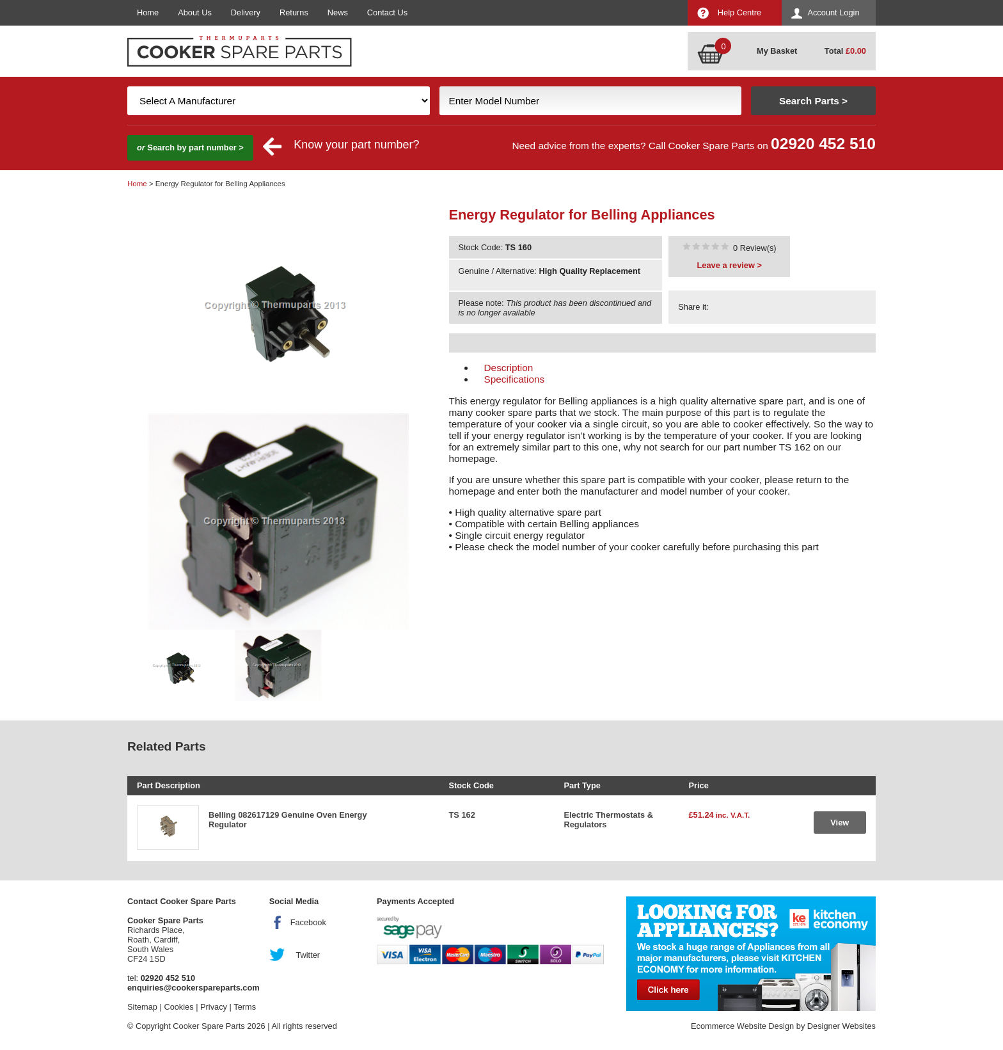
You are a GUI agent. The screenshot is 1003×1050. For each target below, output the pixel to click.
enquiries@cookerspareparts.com (193, 987)
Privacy (213, 1007)
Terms (244, 1007)
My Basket (777, 51)
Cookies (178, 1007)
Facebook (308, 922)
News (338, 12)
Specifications (514, 379)
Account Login (833, 12)
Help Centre (739, 12)
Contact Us (387, 12)
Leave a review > (729, 265)
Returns (294, 12)
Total (845, 51)
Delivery (245, 12)
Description (508, 367)
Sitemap (142, 1007)
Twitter (308, 955)
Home (148, 12)
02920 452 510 (823, 143)
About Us (195, 12)
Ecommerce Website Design (742, 1026)
